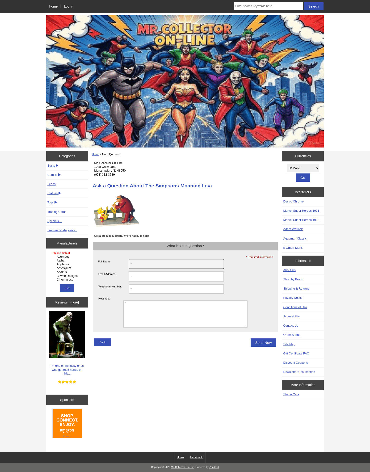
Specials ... (54, 221)
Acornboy (67, 257)
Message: (104, 298)
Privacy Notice (292, 297)
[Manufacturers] (67, 266)
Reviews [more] (67, 302)
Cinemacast (67, 280)
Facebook (196, 457)
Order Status (291, 335)
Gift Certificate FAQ (296, 353)
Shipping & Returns (296, 288)
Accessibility (291, 316)
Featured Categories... (62, 230)
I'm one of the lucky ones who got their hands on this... (67, 343)
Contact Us (290, 325)
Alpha (67, 260)
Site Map (289, 344)
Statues (54, 193)
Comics (54, 175)
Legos (51, 184)
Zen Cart (214, 467)
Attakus (67, 272)
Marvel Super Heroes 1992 (301, 220)
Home (53, 6)
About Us (289, 270)
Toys (52, 202)
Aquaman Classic (295, 238)
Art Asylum (67, 268)
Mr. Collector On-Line (182, 467)
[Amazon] (67, 424)
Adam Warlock (293, 229)
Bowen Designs (67, 276)
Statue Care (291, 394)
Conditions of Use (295, 307)
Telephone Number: (110, 286)
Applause (67, 264)
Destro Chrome (293, 201)
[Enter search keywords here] (268, 6)
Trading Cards (56, 212)
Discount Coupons (295, 362)
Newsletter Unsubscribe (299, 372)
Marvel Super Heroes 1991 (301, 210)
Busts (52, 165)
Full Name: (104, 261)
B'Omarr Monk (293, 247)
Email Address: (107, 273)
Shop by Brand (293, 279)
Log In (68, 6)
